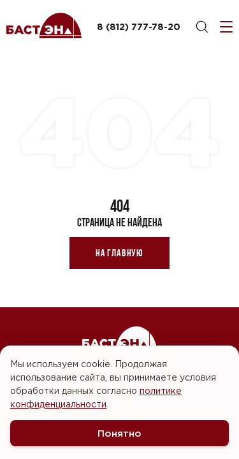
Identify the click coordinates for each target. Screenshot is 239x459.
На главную (119, 252)
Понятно (119, 433)
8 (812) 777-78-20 (138, 26)
